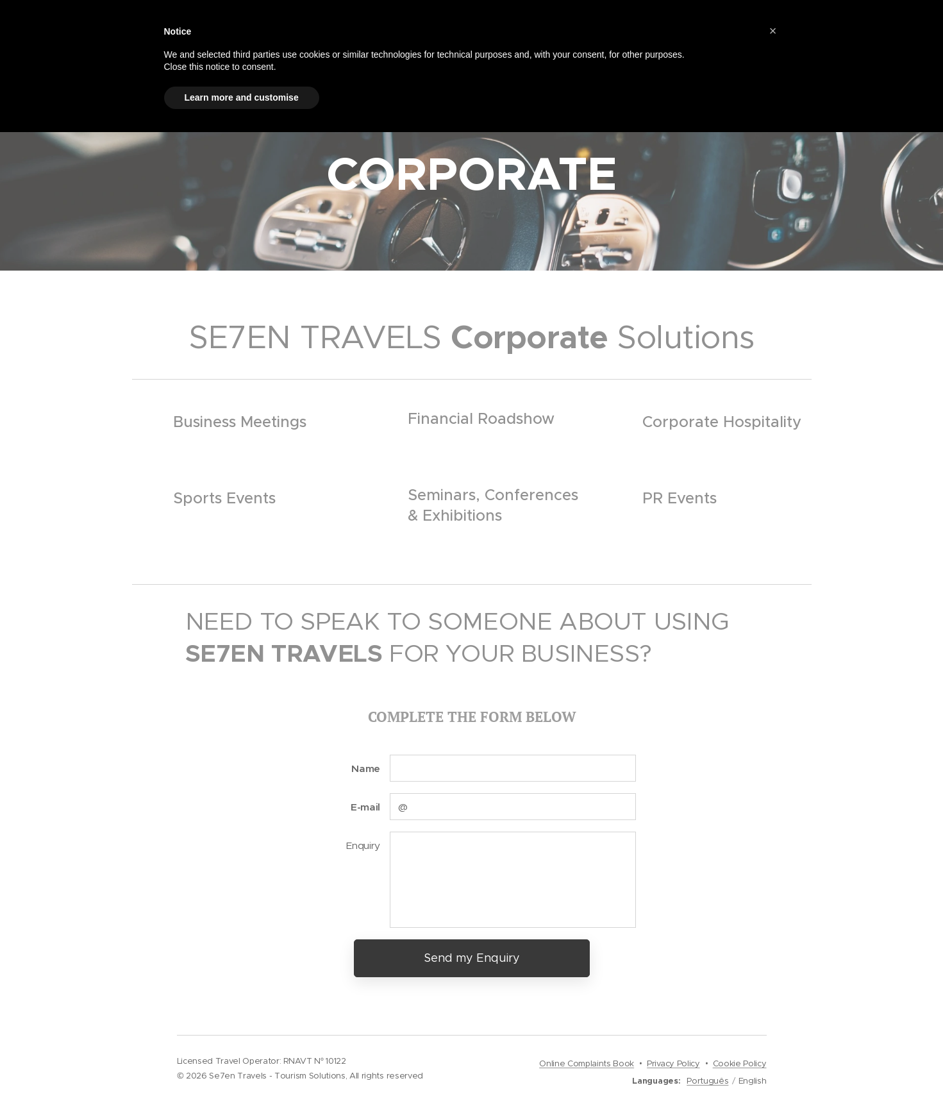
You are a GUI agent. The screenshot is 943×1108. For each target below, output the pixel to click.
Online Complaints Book (586, 1063)
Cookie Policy (740, 1063)
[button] (773, 31)
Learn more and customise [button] (242, 97)
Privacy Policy (673, 1063)
